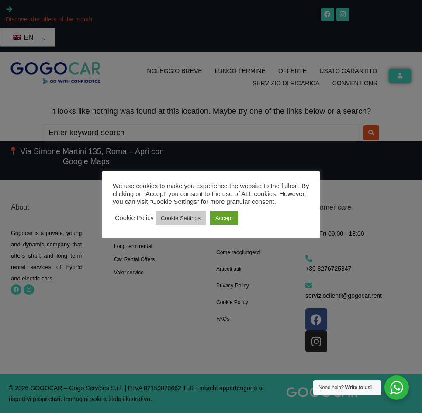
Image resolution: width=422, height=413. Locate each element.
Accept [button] (224, 218)
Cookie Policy (134, 217)
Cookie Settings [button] (181, 218)
